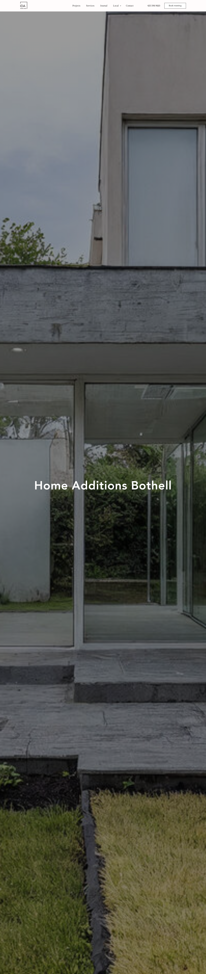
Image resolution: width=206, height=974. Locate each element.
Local (116, 5)
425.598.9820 (153, 5)
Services (90, 5)
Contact (129, 5)
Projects (76, 5)
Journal (103, 5)
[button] (175, 6)
